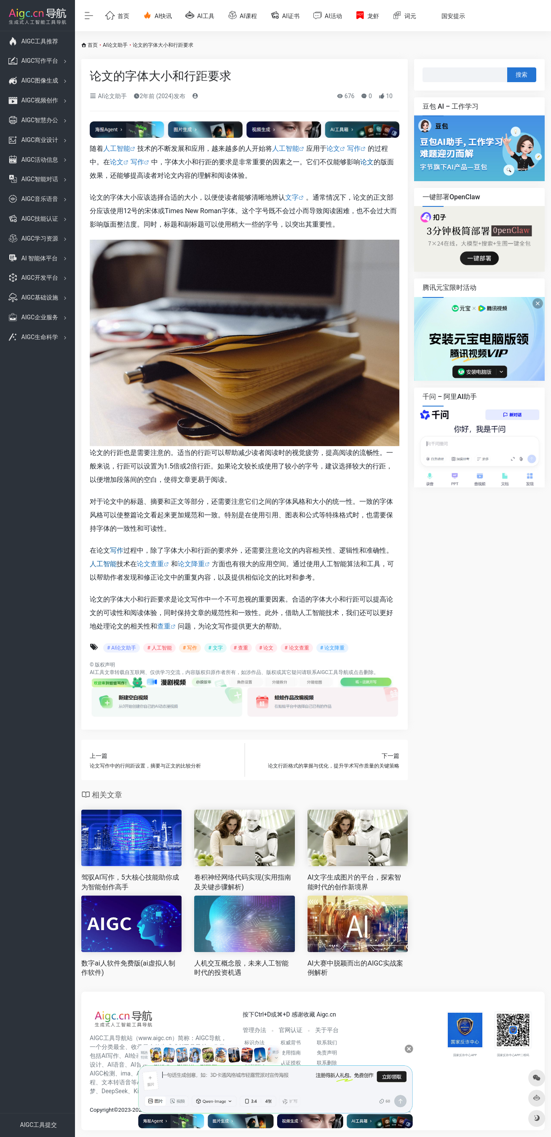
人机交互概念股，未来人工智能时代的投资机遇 (241, 968)
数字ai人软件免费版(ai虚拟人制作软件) (128, 968)
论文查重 (150, 564)
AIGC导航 (208, 1038)
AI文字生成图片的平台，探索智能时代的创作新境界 (354, 882)
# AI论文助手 (121, 648)
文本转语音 (116, 1082)
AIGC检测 (102, 1073)
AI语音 (116, 1064)
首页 (93, 45)
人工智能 (116, 148)
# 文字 (215, 648)
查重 (164, 626)
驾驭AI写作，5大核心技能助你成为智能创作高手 (130, 882)
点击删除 (363, 672)
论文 (333, 148)
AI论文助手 (115, 45)
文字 (292, 197)
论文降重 (191, 564)
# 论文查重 (296, 648)
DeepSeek (115, 1091)
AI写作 (110, 1055)
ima (126, 1073)
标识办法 (254, 1043)
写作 (354, 148)
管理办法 (254, 1030)
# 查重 (241, 648)
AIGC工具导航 (332, 672)
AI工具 (97, 672)
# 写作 (190, 648)
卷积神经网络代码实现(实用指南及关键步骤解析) (242, 882)
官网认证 (290, 1030)
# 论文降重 (332, 648)
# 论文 (266, 648)
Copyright (102, 1110)
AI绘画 (133, 1055)
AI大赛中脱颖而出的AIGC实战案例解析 (355, 968)
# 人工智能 (159, 648)
